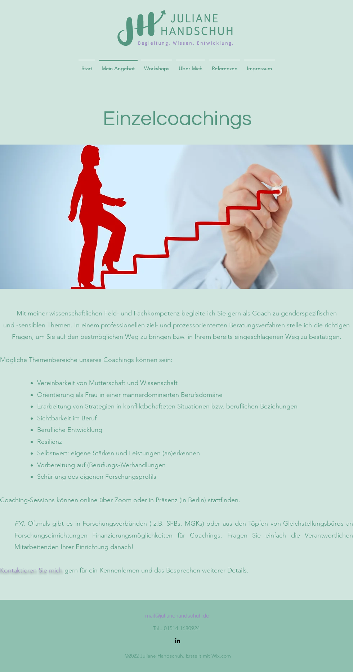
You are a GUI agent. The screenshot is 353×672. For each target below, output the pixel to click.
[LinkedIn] (177, 640)
